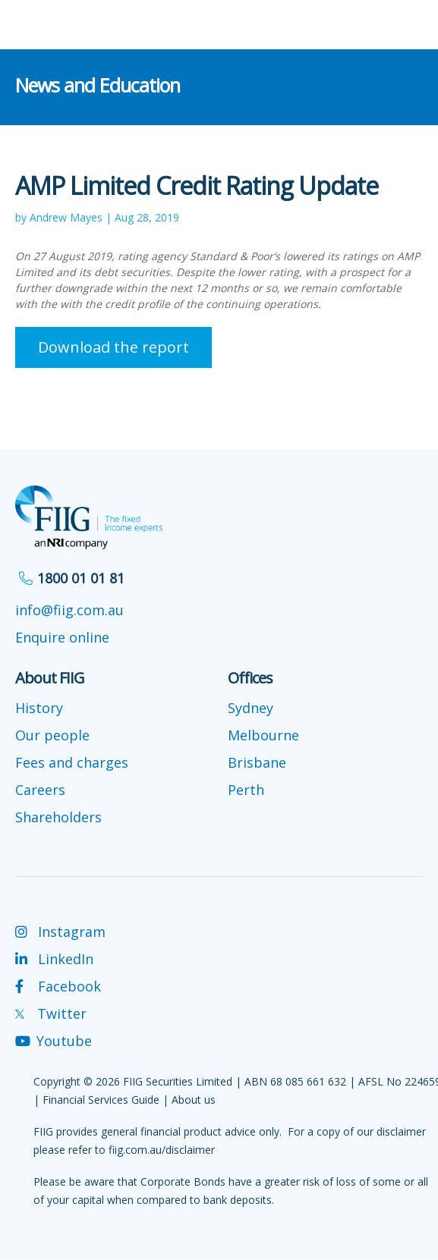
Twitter (51, 1013)
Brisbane (257, 762)
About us (194, 1099)
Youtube (53, 1041)
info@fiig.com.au (69, 610)
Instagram (60, 931)
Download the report (113, 347)
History (39, 708)
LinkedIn (54, 959)
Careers (40, 790)
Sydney (250, 708)
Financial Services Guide (101, 1099)
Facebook (58, 986)
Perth (246, 790)
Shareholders (58, 817)
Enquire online (62, 637)
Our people (52, 735)
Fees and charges (71, 762)
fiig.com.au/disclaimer (162, 1149)
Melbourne (263, 735)
